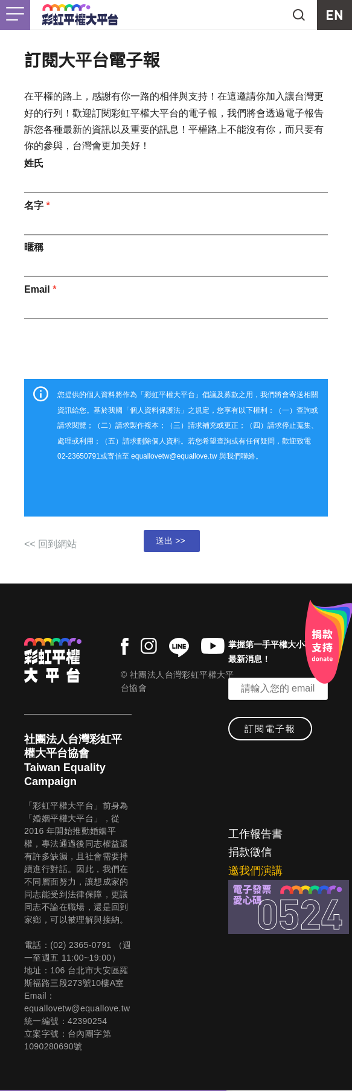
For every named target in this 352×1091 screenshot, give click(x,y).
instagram (149, 646)
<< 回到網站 (50, 544)
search (299, 15)
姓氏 (33, 163)
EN (334, 15)
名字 (37, 205)
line (179, 647)
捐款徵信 (250, 852)
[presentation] (176, 345)
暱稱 (33, 247)
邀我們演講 (255, 871)
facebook (125, 646)
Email (40, 289)
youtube (213, 646)
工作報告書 (255, 834)
